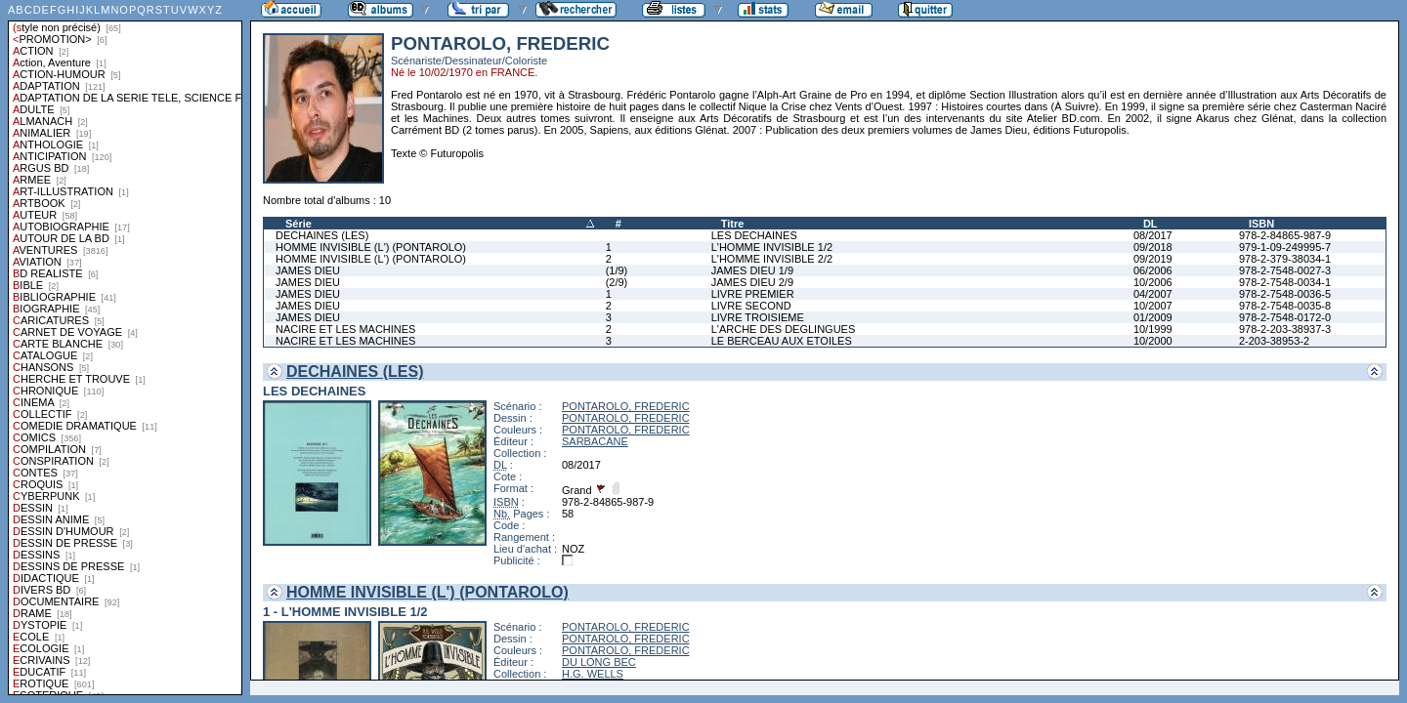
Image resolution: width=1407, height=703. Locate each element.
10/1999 (1152, 329)
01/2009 (1152, 317)
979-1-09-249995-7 (1285, 247)
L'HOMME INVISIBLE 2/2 (771, 259)
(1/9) (617, 270)
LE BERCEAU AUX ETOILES (781, 341)
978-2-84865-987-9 (1285, 235)
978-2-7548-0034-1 (1285, 282)
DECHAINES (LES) (322, 235)
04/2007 (1152, 294)
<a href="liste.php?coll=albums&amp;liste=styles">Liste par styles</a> (125, 347)
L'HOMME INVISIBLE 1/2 (771, 247)
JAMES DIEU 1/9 (752, 270)
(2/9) (617, 282)
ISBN (1261, 223)
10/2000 (1152, 341)
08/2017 (1152, 235)
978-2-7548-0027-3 (1285, 270)
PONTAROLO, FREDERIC (626, 406)
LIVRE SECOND (751, 305)
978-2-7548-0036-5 (1285, 294)
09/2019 (1152, 259)
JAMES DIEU (308, 270)
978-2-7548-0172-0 (1285, 317)
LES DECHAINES (754, 235)
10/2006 (1152, 282)
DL (1150, 223)
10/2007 (1152, 305)
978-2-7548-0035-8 (1285, 305)
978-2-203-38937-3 (1285, 329)
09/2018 (1152, 247)
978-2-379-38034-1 (1285, 259)
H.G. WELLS (592, 674)
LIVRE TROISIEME (757, 317)
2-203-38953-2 (1274, 341)
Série (298, 223)
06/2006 (1152, 270)
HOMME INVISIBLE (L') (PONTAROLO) (371, 247)
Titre (733, 223)
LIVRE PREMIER (752, 294)
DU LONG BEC (599, 662)
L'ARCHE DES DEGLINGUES (783, 329)
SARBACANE (595, 441)
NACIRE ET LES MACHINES (345, 329)
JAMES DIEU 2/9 (752, 282)
